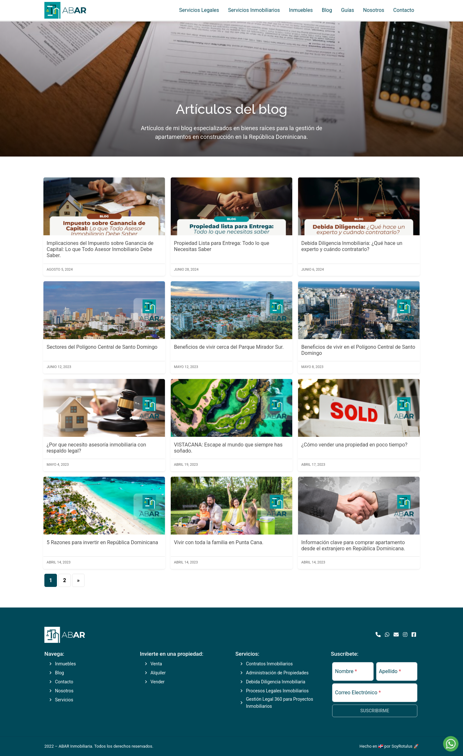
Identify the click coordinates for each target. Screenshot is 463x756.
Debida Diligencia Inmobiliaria (275, 681)
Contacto (403, 10)
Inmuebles (301, 10)
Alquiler (158, 672)
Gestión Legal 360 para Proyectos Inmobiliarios (279, 703)
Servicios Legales (199, 10)
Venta (156, 663)
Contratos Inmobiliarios (269, 663)
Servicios (64, 699)
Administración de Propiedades (277, 672)
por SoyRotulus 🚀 (401, 746)
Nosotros (373, 10)
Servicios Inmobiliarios (254, 10)
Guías (347, 10)
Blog (327, 10)
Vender (157, 681)
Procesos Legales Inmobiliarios (277, 690)
